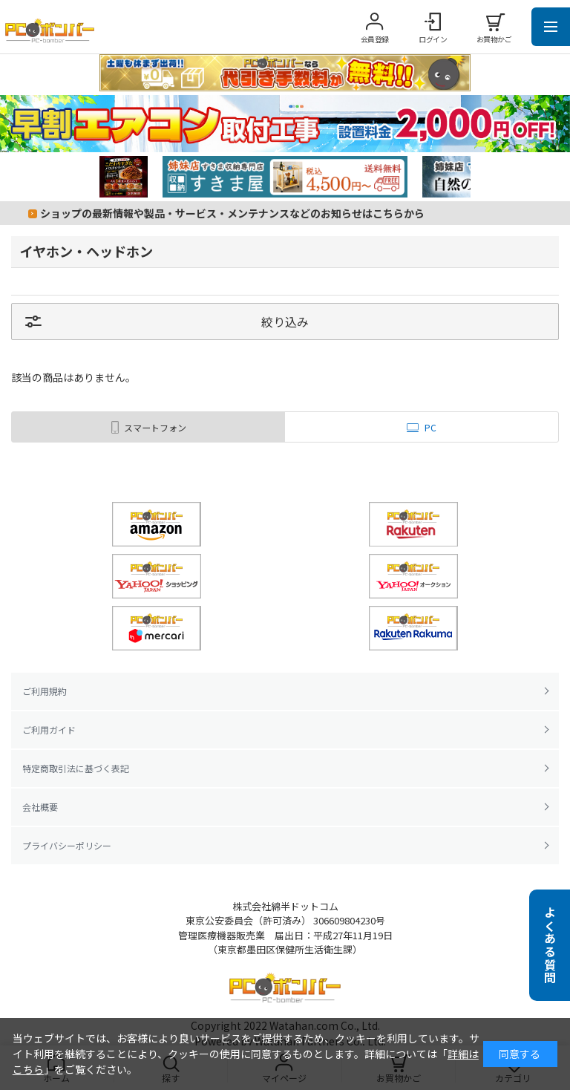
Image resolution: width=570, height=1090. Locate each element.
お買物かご (494, 39)
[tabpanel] (285, 177)
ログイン (433, 39)
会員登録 (375, 39)
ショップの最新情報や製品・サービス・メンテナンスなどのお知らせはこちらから (232, 213)
